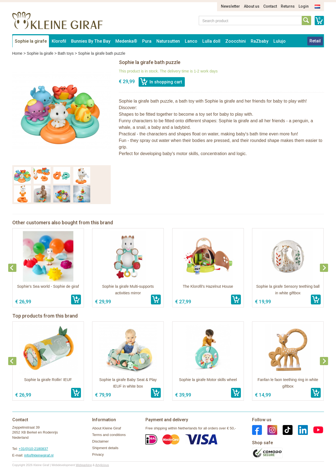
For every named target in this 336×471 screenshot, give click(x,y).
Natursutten (168, 41)
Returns (288, 6)
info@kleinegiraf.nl (39, 455)
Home (17, 53)
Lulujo (279, 41)
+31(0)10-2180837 (33, 449)
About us (251, 6)
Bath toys (66, 53)
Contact (270, 6)
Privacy (98, 454)
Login (304, 6)
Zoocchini (235, 41)
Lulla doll (211, 41)
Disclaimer (100, 441)
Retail (315, 40)
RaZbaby (259, 41)
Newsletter (230, 6)
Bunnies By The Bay (90, 41)
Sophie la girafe (31, 41)
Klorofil (59, 41)
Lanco (191, 41)
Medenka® (126, 41)
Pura (146, 41)
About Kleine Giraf (106, 428)
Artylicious (102, 465)
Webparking (84, 465)
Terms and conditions (109, 435)
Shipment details (105, 448)
